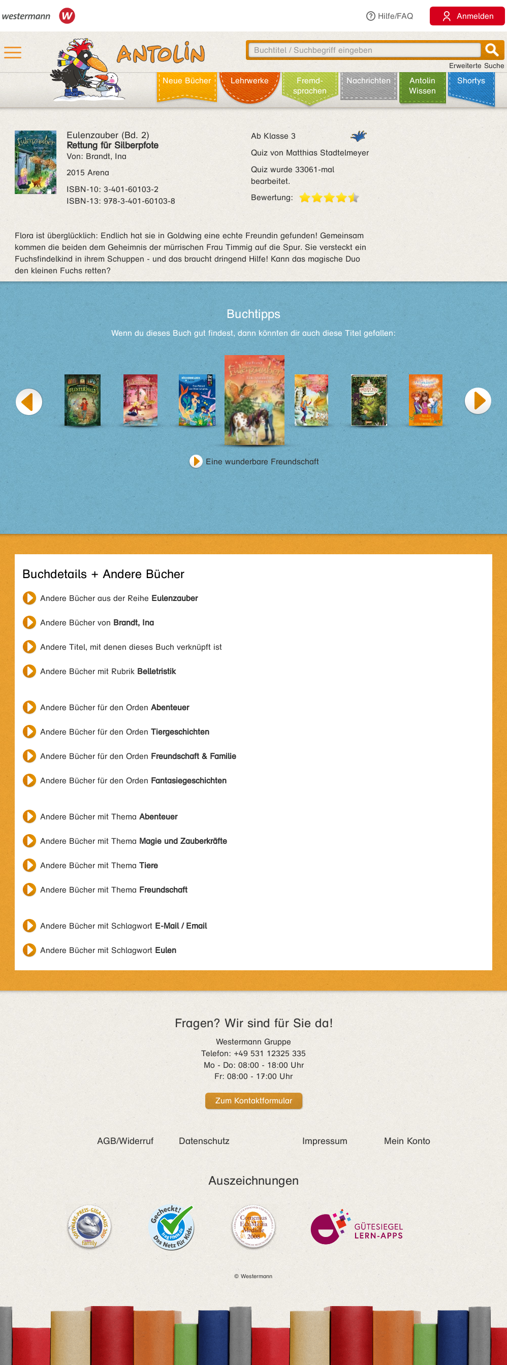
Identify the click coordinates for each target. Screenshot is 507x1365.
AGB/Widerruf (125, 1141)
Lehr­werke (250, 80)
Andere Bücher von (97, 622)
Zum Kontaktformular (253, 1100)
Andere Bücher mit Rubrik (108, 671)
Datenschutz (204, 1141)
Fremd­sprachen (310, 86)
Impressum (324, 1141)
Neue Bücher (187, 80)
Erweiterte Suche (476, 65)
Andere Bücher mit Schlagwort (123, 926)
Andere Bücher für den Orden (114, 707)
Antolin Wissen (422, 86)
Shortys (471, 80)
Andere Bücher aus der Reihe (119, 598)
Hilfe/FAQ (389, 16)
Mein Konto (407, 1141)
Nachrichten (368, 80)
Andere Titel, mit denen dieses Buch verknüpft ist (131, 647)
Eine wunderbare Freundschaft (262, 461)
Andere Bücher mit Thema (108, 816)
